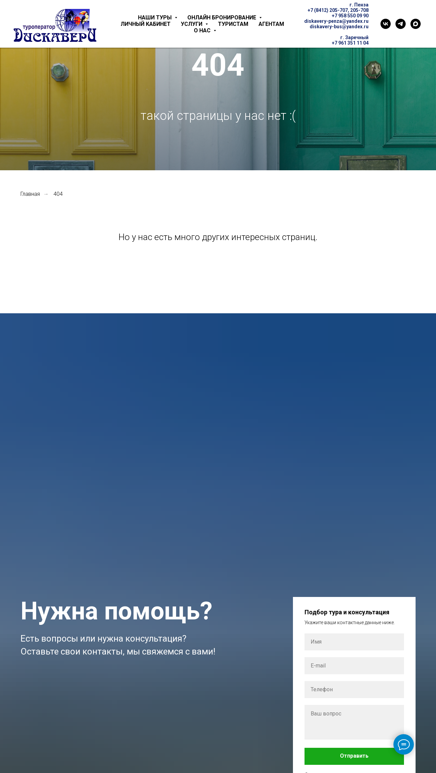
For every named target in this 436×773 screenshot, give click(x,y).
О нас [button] (203, 30)
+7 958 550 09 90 (350, 15)
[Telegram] (400, 24)
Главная (30, 194)
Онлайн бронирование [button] (222, 17)
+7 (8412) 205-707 (328, 10)
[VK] (385, 24)
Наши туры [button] (155, 17)
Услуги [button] (192, 24)
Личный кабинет (146, 24)
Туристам (233, 24)
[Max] (415, 24)
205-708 (359, 10)
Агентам (271, 24)
